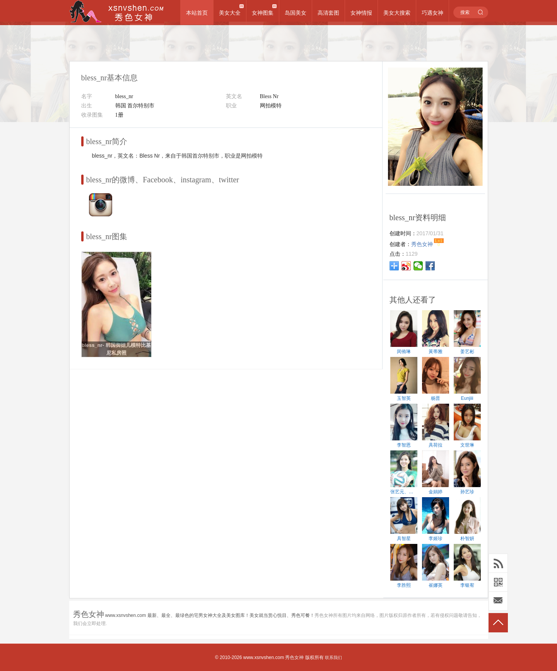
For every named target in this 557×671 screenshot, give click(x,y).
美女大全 (230, 13)
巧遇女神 (432, 13)
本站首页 (197, 13)
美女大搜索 (396, 13)
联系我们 (333, 657)
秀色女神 (294, 657)
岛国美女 (295, 13)
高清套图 (328, 13)
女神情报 (361, 13)
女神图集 (262, 13)
